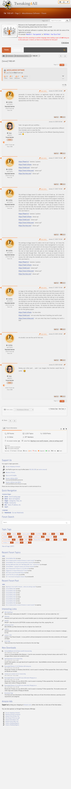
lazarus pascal (26, 534)
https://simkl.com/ (24, 168)
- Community (10, 503)
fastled (17, 542)
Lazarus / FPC (8, 635)
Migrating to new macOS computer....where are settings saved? (46, 441)
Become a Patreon (10, 472)
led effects (39, 534)
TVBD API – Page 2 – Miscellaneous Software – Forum (25, 13)
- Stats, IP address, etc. (13, 505)
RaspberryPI (49, 537)
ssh (26, 542)
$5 (30, 469)
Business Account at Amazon (12, 714)
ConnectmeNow (7, 540)
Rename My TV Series (39, 540)
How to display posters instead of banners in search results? (20, 560)
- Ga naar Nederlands (14, 513)
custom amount (42, 469)
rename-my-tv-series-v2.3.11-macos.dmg (15, 674)
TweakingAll (25, 3)
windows (5, 537)
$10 (33, 469)
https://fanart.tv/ (24, 162)
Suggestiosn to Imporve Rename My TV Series (17, 570)
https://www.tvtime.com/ (26, 171)
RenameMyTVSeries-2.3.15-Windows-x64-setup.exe (18, 666)
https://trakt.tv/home (25, 165)
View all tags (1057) (8, 546)
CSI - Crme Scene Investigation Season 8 (15, 577)
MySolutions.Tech (9, 625)
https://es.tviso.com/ (25, 174)
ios (52, 540)
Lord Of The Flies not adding (12, 575)
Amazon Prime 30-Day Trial (12, 716)
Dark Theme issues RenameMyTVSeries (15, 573)
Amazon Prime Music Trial (12, 720)
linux (58, 534)
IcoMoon (7, 629)
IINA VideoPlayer (9, 612)
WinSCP (7, 621)
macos (4, 534)
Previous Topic (53, 409)
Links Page (7, 641)
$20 (35, 469)
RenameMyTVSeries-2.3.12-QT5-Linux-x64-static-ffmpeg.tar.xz (21, 685)
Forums (6, 50)
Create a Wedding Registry (12, 723)
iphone (60, 540)
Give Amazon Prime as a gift (12, 718)
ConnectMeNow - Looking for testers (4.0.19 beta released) (20, 566)
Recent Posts (17, 50)
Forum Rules (43, 27)
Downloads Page (9, 693)
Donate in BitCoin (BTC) (12, 478)
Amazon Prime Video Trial (11, 721)
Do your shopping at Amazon (13, 466)
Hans (15, 73)
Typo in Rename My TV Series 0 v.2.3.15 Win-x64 (17, 568)
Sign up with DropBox (11, 475)
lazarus (15, 537)
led (18, 540)
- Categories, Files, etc (13, 501)
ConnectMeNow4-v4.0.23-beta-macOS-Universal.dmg (18, 651)
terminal (26, 537)
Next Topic (62, 409)
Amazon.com (27, 705)
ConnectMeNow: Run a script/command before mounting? (19, 562)
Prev (61, 65)
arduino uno (37, 537)
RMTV (26, 540)
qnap (49, 534)
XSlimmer (7, 616)
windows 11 (6, 542)
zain (19, 441)
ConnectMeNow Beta (11, 558)
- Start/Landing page (12, 497)
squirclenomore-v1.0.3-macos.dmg (13, 659)
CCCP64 (10, 102)
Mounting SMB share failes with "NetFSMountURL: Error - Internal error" (23, 564)
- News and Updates (12, 499)
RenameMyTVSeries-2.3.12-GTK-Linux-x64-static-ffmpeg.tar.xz (21, 678)
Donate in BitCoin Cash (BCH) (13, 482)
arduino (14, 534)
